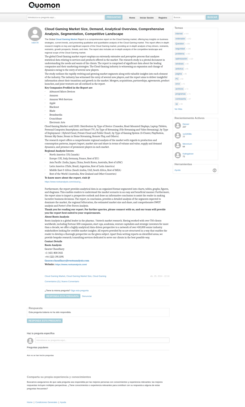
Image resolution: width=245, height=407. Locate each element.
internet (178, 33)
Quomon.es (55, 6)
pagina (178, 74)
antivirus (179, 69)
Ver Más (178, 109)
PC (176, 79)
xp (176, 104)
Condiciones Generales (46, 402)
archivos (179, 89)
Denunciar (87, 296)
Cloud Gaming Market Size (79, 276)
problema (179, 53)
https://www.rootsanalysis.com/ (71, 264)
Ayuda (178, 170)
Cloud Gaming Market (55, 276)
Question (179, 43)
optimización (181, 58)
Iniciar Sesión (147, 18)
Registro (162, 18)
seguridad (180, 48)
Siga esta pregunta (79, 290)
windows (179, 63)
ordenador (180, 38)
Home (132, 18)
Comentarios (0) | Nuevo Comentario (62, 281)
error (177, 84)
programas (180, 94)
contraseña (180, 99)
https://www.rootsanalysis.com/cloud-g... (63, 182)
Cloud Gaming (99, 276)
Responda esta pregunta (62, 296)
